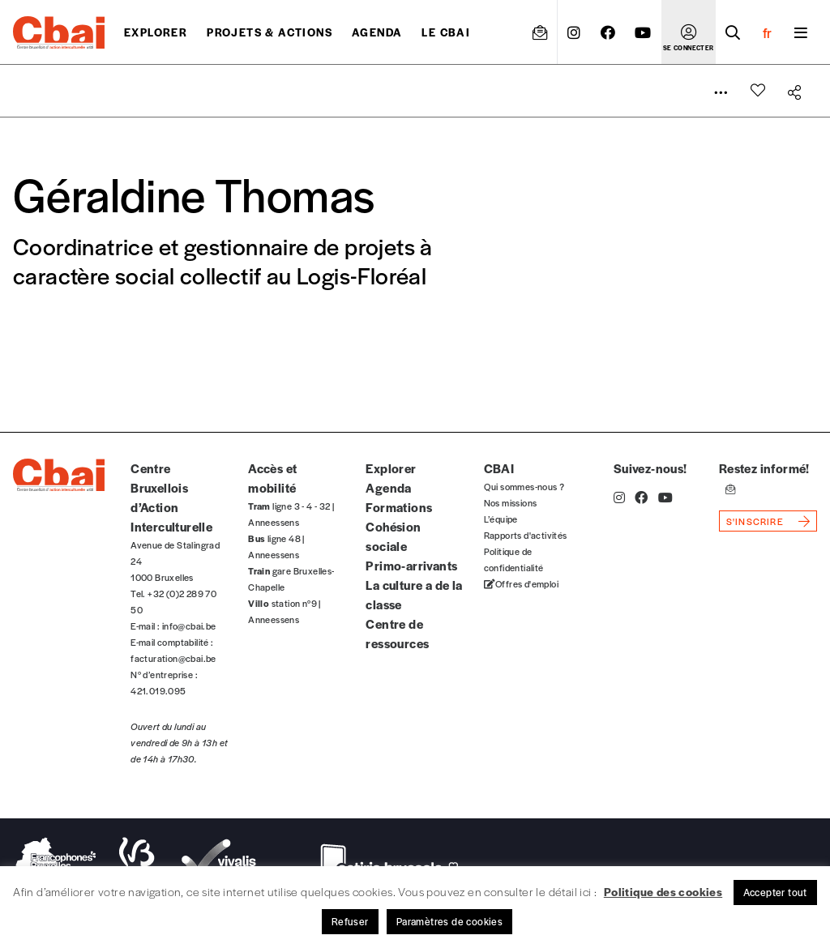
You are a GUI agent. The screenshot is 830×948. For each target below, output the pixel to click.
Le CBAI (445, 32)
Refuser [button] (350, 921)
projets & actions (269, 32)
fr (767, 32)
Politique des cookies (663, 891)
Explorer (155, 32)
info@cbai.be (189, 625)
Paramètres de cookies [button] (449, 921)
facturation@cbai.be (173, 657)
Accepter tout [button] (775, 892)
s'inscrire (755, 521)
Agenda (377, 32)
